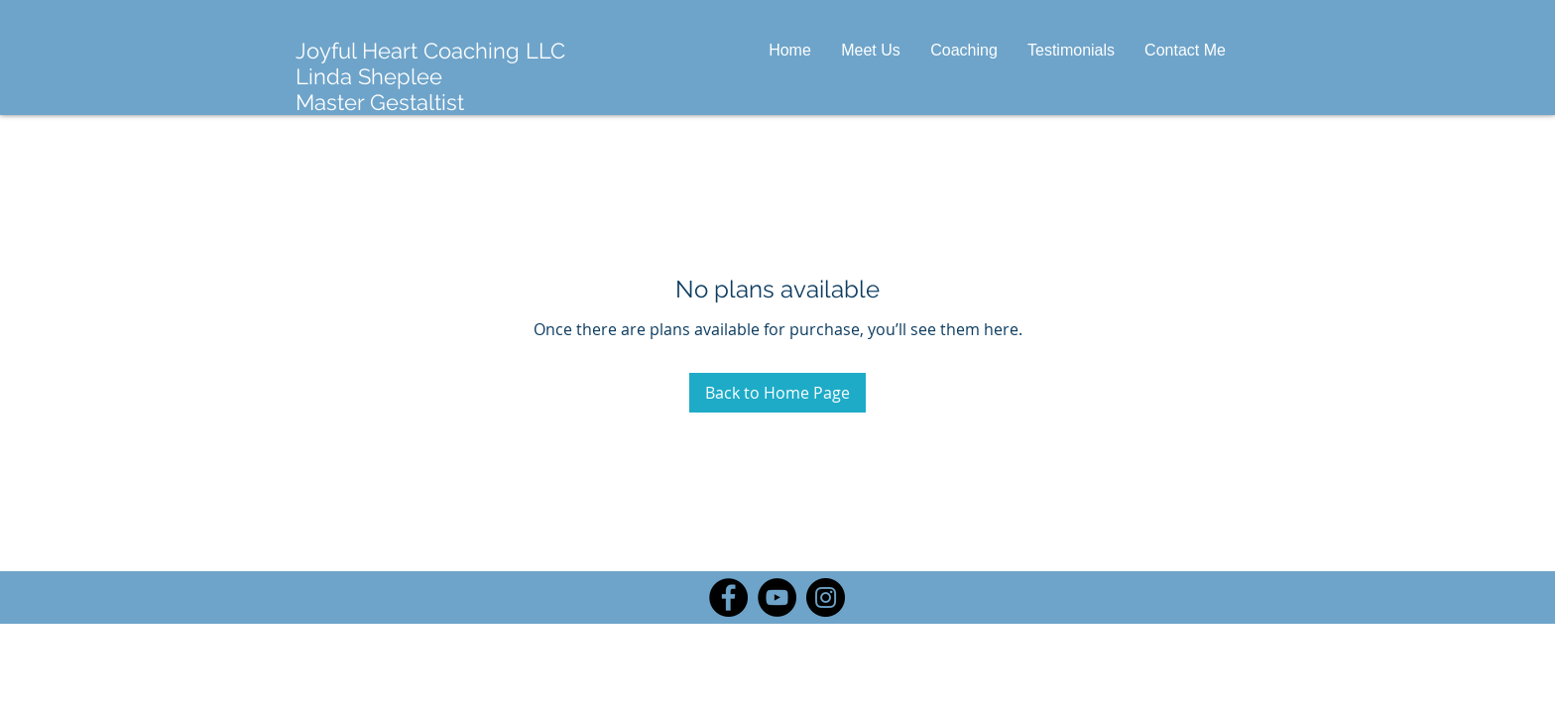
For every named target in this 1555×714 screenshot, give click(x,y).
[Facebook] (728, 597)
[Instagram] (825, 597)
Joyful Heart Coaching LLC (430, 50)
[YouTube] (777, 597)
